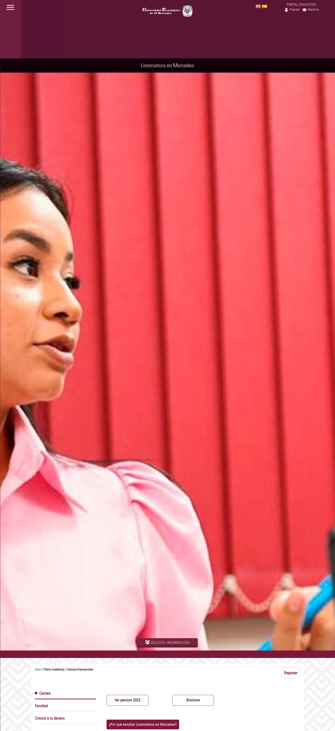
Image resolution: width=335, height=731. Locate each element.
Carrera (42, 693)
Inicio (38, 669)
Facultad (41, 705)
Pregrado (292, 9)
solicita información (167, 642)
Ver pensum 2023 (127, 700)
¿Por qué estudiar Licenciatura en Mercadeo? (143, 724)
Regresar (291, 672)
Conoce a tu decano (50, 718)
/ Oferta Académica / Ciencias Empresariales (64, 669)
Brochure (193, 700)
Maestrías (310, 9)
